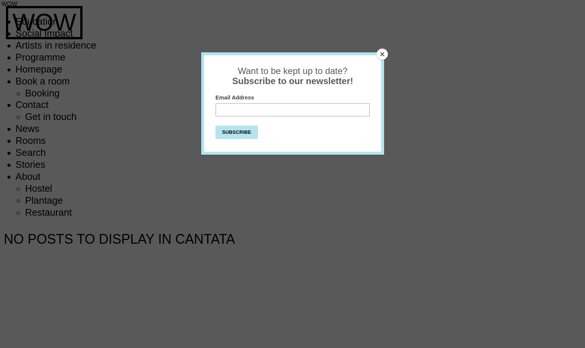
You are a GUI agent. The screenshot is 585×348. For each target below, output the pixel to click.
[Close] (382, 54)
